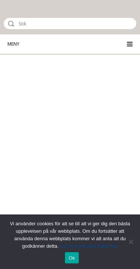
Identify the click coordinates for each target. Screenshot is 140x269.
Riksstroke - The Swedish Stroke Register (36, 17)
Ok (72, 258)
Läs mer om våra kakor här (89, 246)
